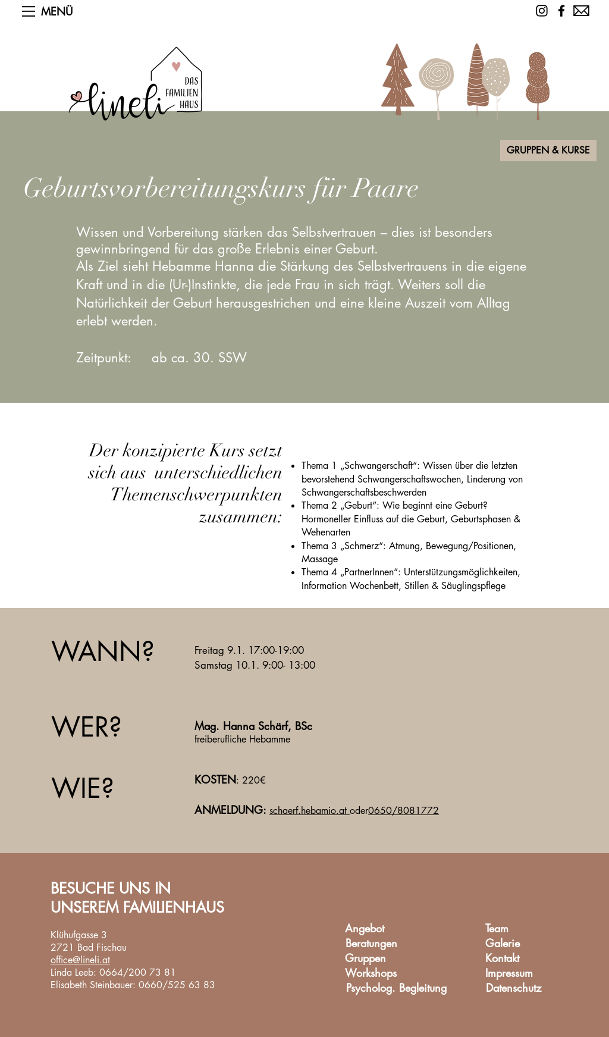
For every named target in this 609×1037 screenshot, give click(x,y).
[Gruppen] (365, 958)
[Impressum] (509, 973)
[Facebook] (561, 10)
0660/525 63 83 (177, 985)
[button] (28, 11)
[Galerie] (502, 943)
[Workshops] (371, 973)
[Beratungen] (371, 943)
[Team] (496, 928)
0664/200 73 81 (137, 972)
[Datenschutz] (513, 987)
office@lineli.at (80, 960)
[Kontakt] (502, 958)
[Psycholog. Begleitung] (396, 987)
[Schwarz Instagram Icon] (542, 10)
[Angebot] (364, 928)
